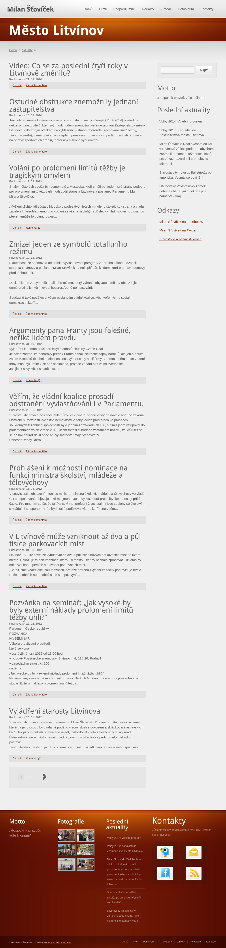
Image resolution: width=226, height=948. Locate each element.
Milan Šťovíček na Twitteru (178, 230)
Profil (103, 9)
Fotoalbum (186, 9)
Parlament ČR (151, 941)
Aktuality (147, 9)
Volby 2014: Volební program (180, 121)
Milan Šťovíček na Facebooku (181, 222)
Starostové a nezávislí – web (180, 239)
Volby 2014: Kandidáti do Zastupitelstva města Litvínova (181, 132)
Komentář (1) (33, 227)
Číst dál (17, 85)
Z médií (166, 9)
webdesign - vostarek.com (56, 942)
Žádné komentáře (36, 85)
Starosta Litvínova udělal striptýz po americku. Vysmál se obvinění (185, 174)
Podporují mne (124, 9)
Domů (88, 9)
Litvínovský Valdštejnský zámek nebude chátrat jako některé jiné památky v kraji (182, 191)
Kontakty (207, 9)
